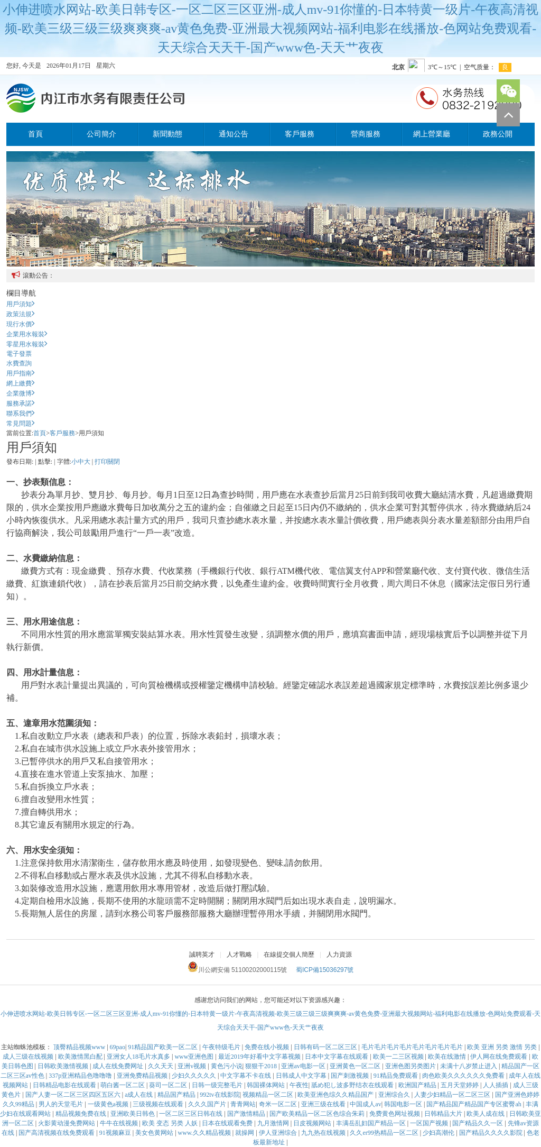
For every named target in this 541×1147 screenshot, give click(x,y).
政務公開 (497, 134)
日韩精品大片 (444, 1113)
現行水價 (20, 324)
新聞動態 (167, 134)
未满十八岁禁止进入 (469, 1066)
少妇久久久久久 (195, 1075)
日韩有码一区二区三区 (326, 1047)
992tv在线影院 (219, 1094)
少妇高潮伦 (439, 1132)
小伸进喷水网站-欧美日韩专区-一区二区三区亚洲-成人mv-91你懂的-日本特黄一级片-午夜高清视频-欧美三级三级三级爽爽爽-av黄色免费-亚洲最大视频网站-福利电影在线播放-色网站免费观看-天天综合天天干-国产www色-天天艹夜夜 (271, 28)
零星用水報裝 (27, 344)
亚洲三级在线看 (324, 1104)
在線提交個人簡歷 (289, 954)
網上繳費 (20, 383)
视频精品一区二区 (268, 1094)
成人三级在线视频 (29, 1056)
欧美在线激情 (448, 1056)
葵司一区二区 (169, 1085)
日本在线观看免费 (228, 1123)
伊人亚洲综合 (279, 1132)
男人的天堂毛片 (62, 1104)
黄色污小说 (226, 1066)
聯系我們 (20, 413)
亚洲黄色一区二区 (356, 1066)
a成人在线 (139, 1094)
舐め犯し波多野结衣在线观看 (353, 1085)
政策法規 (20, 314)
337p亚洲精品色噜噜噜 (81, 1075)
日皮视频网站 (313, 1123)
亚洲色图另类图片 (411, 1066)
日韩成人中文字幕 (302, 1075)
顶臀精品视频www (80, 1047)
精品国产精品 (177, 1094)
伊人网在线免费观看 (499, 1056)
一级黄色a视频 (109, 1104)
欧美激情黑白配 (81, 1056)
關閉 (113, 461)
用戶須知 (20, 304)
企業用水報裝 (27, 334)
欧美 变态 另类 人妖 (170, 1123)
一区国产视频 (430, 1123)
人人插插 (496, 1085)
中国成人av (365, 1104)
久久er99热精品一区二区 (384, 1132)
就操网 (245, 1132)
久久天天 (161, 1066)
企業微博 (20, 393)
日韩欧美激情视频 (64, 1066)
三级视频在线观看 (159, 1104)
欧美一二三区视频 (399, 1056)
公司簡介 (101, 134)
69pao (117, 1047)
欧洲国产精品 (418, 1085)
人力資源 (339, 954)
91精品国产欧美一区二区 (163, 1047)
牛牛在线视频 (119, 1123)
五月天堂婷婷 (460, 1085)
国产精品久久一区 (478, 1123)
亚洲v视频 (193, 1066)
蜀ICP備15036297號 (324, 970)
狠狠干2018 (261, 1066)
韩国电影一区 (404, 1104)
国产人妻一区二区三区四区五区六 (73, 1094)
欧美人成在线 (486, 1113)
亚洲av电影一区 (304, 1066)
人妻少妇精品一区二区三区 (453, 1094)
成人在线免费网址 (118, 1066)
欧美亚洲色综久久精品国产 (336, 1094)
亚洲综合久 (395, 1094)
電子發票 (19, 353)
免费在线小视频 (268, 1047)
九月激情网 (274, 1123)
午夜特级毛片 (222, 1047)
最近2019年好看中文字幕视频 (260, 1056)
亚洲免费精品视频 (143, 1075)
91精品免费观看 (396, 1075)
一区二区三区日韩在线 (191, 1113)
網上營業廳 (431, 134)
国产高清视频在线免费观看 (57, 1132)
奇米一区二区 (279, 1104)
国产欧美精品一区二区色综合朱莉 (317, 1113)
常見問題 (20, 423)
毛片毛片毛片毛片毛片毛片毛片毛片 (412, 1047)
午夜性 (299, 1085)
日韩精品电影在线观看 (65, 1085)
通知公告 (233, 134)
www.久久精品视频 (205, 1132)
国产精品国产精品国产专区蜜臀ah (474, 1104)
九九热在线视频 (324, 1132)
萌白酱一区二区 (123, 1085)
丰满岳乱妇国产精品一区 (371, 1123)
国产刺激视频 (350, 1075)
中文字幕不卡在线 (246, 1075)
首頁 (35, 134)
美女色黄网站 (155, 1132)
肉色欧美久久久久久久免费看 (464, 1075)
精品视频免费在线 (81, 1113)
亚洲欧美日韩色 (133, 1113)
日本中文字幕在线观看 (337, 1056)
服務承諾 (20, 403)
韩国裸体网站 (266, 1085)
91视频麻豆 (116, 1132)
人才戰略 (239, 954)
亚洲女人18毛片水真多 (139, 1056)
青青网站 (243, 1104)
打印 (101, 461)
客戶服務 (299, 134)
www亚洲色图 (194, 1056)
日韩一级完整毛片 (218, 1085)
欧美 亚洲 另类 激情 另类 (502, 1047)
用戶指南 (20, 373)
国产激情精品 (247, 1113)
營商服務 (365, 134)
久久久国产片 (208, 1104)
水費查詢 (19, 363)
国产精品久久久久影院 (491, 1132)
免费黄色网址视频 (395, 1113)
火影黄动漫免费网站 (67, 1123)
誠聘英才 (201, 954)
